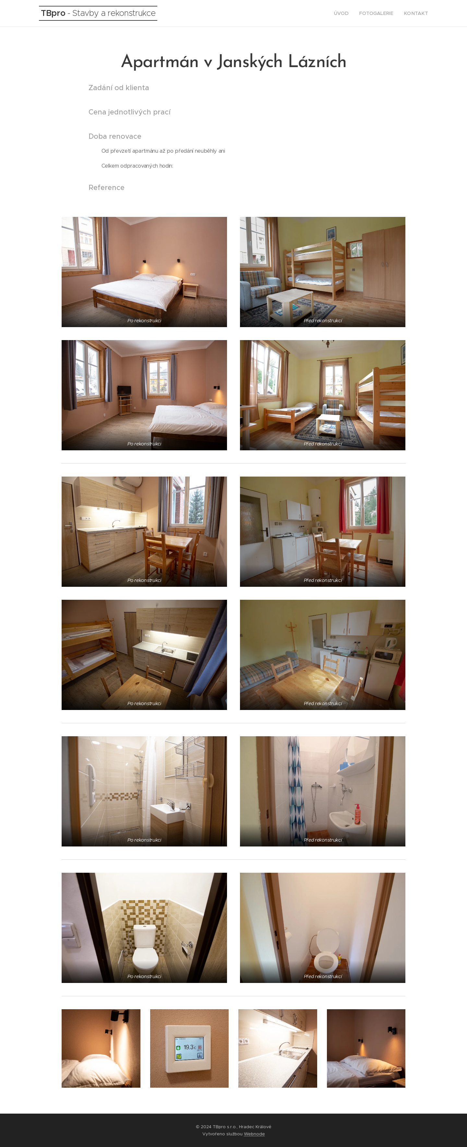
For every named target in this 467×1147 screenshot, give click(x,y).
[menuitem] (350, 13)
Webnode (254, 1134)
